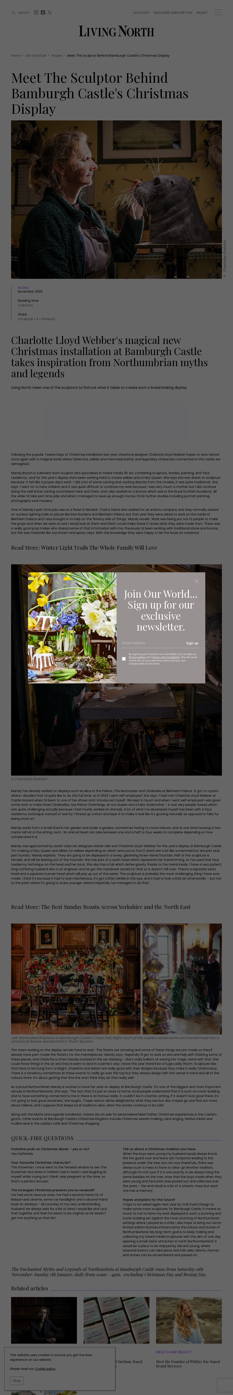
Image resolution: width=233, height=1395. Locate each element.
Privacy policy (137, 657)
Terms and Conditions (166, 657)
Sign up (192, 643)
